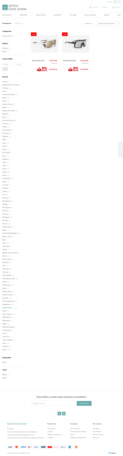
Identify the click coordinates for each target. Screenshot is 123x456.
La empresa (51, 428)
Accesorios (58, 15)
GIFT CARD (73, 15)
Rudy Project (18, 23)
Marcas (106, 15)
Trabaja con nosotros (54, 434)
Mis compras (97, 431)
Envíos (72, 434)
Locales (50, 431)
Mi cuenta (96, 428)
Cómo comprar (75, 428)
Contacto (50, 437)
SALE (119, 15)
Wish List (96, 437)
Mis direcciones (98, 434)
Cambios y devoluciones (78, 437)
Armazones (23, 15)
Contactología (41, 15)
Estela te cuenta (90, 15)
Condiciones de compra (78, 431)
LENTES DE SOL (7, 15)
